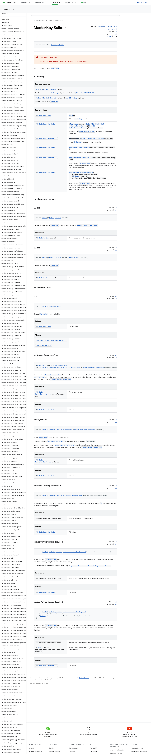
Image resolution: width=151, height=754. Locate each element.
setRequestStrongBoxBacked (79, 147)
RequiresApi (74, 124)
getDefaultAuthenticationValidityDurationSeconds (91, 566)
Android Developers (39, 20)
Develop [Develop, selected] (55, 2)
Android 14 (93, 751)
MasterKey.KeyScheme (96, 138)
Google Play (69, 2)
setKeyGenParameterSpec (78, 126)
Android (31, 748)
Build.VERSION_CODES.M (95, 124)
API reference (8, 10)
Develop (50, 20)
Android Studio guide (117, 750)
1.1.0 (116, 31)
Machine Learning (54, 751)
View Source (111, 29)
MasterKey (55, 68)
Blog (84, 2)
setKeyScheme (74, 138)
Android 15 (93, 748)
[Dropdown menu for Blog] (89, 2)
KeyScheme (77, 142)
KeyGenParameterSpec (77, 128)
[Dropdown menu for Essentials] (30, 2)
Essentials (24, 2)
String (74, 98)
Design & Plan (39, 2)
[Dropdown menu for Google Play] (76, 2)
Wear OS (72, 751)
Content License (84, 678)
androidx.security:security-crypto (106, 26)
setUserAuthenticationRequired (81, 158)
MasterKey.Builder (57, 45)
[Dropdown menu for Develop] (60, 2)
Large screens (73, 748)
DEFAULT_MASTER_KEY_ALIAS (85, 93)
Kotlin (109, 36)
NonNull (46, 89)
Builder (39, 89)
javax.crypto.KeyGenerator (52, 61)
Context (53, 89)
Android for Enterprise (35, 751)
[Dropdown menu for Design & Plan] (47, 2)
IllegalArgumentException (61, 380)
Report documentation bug (139, 751)
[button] (13, 28)
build (71, 115)
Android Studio (142, 2)
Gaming (51, 748)
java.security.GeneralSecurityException (51, 340)
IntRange (76, 176)
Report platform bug (137, 748)
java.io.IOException (43, 345)
